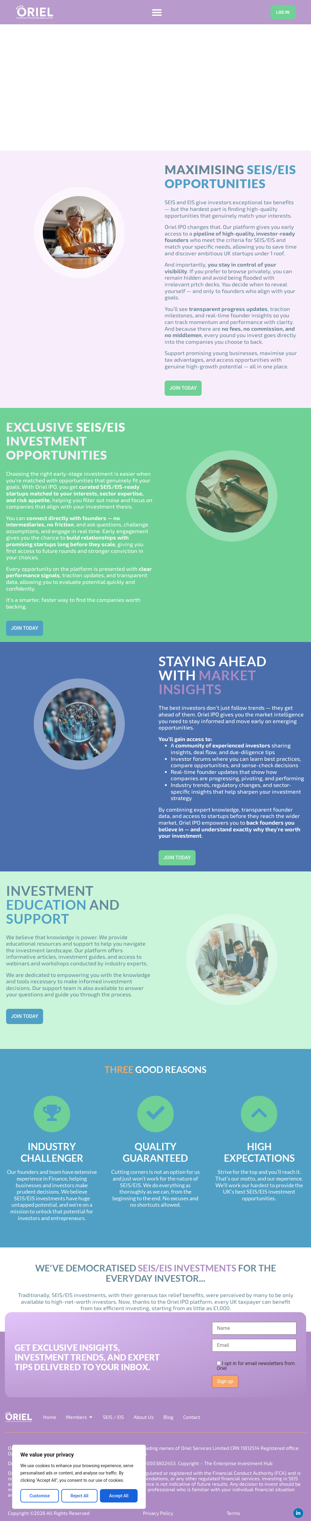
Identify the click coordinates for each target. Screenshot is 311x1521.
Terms (233, 1513)
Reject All (79, 1495)
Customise (39, 1495)
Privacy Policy (158, 1513)
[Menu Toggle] (156, 12)
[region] (79, 1477)
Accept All (118, 1495)
